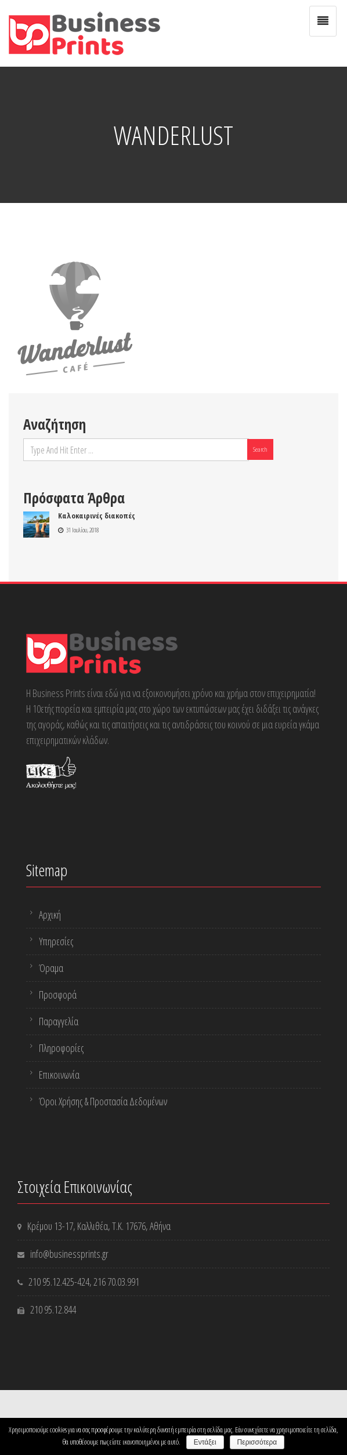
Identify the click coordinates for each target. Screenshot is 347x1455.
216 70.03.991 (116, 1282)
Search (260, 449)
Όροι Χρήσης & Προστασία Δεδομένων (103, 1101)
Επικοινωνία (59, 1075)
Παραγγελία (58, 1021)
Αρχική (50, 914)
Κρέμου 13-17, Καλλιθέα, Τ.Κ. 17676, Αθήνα (99, 1226)
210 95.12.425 (51, 1282)
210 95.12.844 (53, 1309)
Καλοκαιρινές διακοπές (96, 515)
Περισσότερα (257, 1442)
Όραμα (51, 968)
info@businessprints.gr (69, 1254)
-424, (83, 1282)
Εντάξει (205, 1442)
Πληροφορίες (61, 1048)
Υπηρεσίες (56, 941)
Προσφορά (58, 995)
